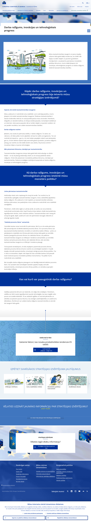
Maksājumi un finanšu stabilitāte (25, 10)
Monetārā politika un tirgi (9, 10)
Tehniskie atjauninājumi (43, 474)
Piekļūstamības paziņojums (64, 478)
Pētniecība (51, 10)
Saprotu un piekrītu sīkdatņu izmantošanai (24, 518)
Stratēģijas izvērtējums (44, 13)
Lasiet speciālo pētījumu (45, 350)
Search (83, 3)
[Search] (75, 3)
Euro (44, 10)
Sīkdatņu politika (61, 475)
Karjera (87, 6)
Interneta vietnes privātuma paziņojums (64, 472)
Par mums (72, 6)
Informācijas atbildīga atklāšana (45, 476)
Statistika (38, 10)
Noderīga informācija (22, 474)
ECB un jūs (79, 6)
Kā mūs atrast (20, 481)
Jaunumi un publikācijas (62, 10)
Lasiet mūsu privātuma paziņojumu (33, 513)
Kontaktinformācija (21, 479)
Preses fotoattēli (21, 476)
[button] (85, 3)
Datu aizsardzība (61, 469)
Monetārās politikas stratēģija (30, 13)
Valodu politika (60, 480)
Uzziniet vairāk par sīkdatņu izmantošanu (58, 513)
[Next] (89, 384)
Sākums (4, 13)
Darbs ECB (19, 471)
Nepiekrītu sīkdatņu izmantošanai (67, 518)
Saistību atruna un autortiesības (45, 471)
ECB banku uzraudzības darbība (79, 10)
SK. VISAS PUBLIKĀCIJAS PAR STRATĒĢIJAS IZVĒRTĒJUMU (45, 418)
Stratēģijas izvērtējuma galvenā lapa (46, 447)
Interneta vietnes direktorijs (9, 485)
